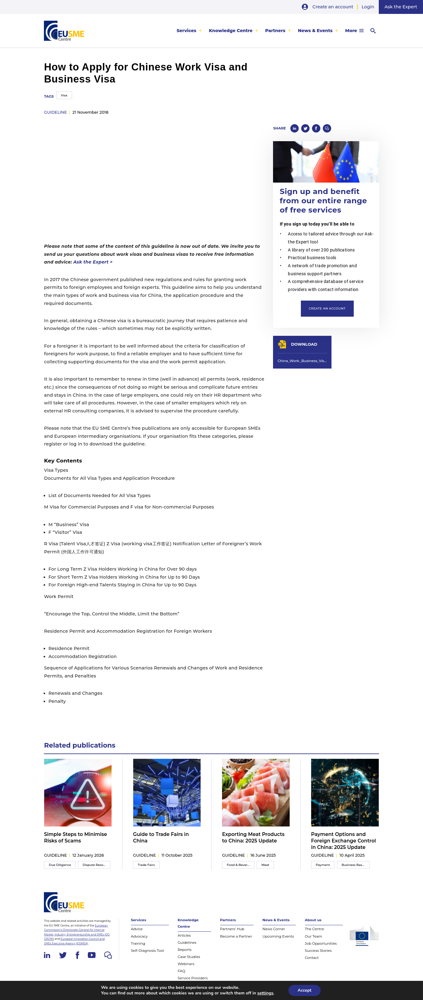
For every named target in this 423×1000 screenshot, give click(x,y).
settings (265, 993)
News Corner (274, 929)
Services (186, 30)
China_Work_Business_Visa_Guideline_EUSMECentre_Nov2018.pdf (302, 361)
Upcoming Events (278, 936)
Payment (323, 865)
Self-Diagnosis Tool (147, 950)
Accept (305, 990)
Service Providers (193, 978)
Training (138, 943)
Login (368, 7)
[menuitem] (189, 31)
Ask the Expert (400, 7)
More (351, 30)
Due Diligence (60, 865)
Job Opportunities (321, 943)
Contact (312, 958)
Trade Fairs (146, 865)
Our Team (313, 936)
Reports (185, 949)
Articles (184, 935)
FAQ (181, 971)
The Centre (314, 929)
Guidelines (187, 942)
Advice (137, 929)
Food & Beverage (240, 865)
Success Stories (318, 950)
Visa (64, 95)
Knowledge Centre (230, 30)
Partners (275, 30)
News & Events (315, 30)
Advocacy (139, 936)
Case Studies (189, 957)
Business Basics (354, 865)
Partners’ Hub (232, 929)
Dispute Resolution (96, 865)
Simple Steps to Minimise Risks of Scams (75, 837)
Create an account (333, 7)
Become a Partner (236, 936)
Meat (265, 865)
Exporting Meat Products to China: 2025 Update (253, 837)
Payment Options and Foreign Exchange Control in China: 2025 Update (343, 840)
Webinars (186, 964)
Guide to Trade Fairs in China (161, 837)
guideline (55, 112)
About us (313, 920)
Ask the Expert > (93, 262)
